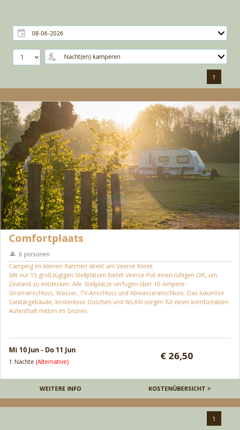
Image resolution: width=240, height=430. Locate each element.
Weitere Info (60, 388)
